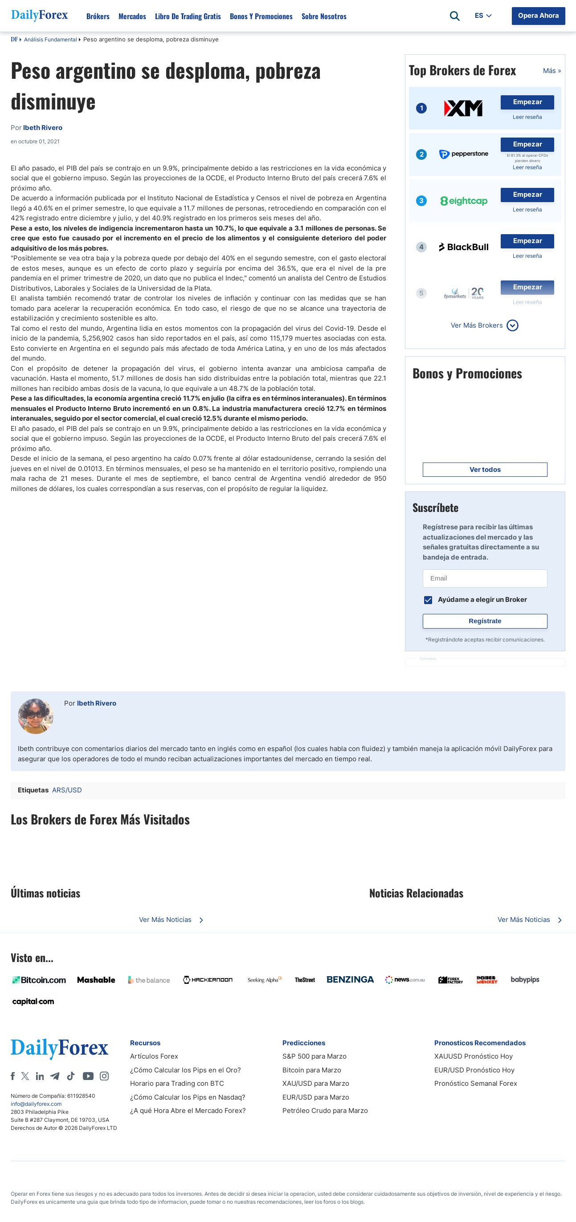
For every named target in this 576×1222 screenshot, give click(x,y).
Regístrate (485, 621)
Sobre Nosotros (324, 16)
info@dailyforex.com (36, 1103)
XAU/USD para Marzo (315, 1083)
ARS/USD (67, 790)
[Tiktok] (70, 1076)
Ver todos (485, 469)
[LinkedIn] (40, 1076)
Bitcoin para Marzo (311, 1070)
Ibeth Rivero (96, 703)
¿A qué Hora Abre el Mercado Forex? (188, 1110)
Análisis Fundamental (50, 39)
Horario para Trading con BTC (177, 1083)
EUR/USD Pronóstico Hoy (474, 1070)
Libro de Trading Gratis (188, 16)
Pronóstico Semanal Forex (475, 1083)
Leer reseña (527, 117)
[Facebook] (13, 1076)
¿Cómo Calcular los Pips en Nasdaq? (187, 1097)
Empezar (527, 101)
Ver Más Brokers (477, 325)
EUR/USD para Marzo (315, 1097)
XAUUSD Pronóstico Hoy (473, 1056)
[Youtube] (88, 1076)
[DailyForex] (60, 1049)
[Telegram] (54, 1076)
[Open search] (454, 16)
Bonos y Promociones (261, 16)
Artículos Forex (154, 1056)
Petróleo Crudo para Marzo (325, 1110)
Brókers (98, 16)
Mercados (132, 16)
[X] (25, 1076)
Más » (552, 70)
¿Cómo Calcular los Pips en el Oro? (185, 1070)
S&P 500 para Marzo (314, 1056)
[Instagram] (104, 1076)
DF (14, 40)
